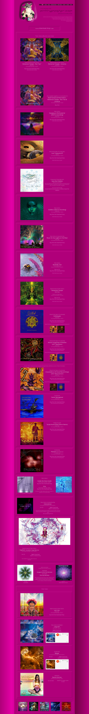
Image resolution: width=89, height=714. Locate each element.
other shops (60, 4)
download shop (53, 4)
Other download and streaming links (57, 322)
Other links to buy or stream (32, 69)
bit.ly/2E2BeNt (25, 582)
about (46, 4)
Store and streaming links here (48, 513)
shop (49, 4)
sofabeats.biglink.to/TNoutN (63, 582)
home (43, 4)
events (64, 4)
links (71, 4)
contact (67, 4)
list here (63, 681)
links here (29, 559)
